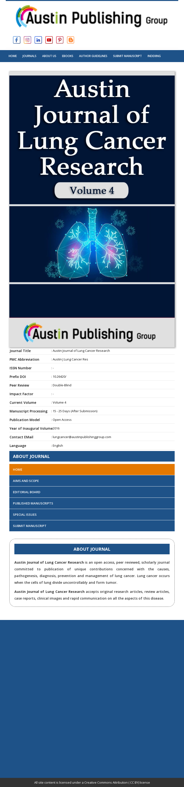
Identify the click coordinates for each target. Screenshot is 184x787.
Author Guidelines (93, 56)
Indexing (154, 56)
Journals (29, 56)
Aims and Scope (26, 481)
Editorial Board (26, 492)
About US (49, 56)
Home (13, 56)
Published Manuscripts (33, 503)
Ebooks (67, 56)
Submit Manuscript (127, 56)
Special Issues (25, 514)
